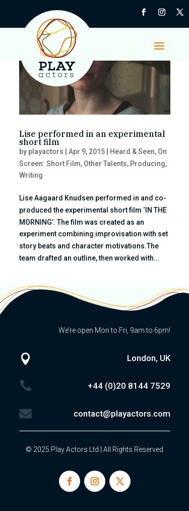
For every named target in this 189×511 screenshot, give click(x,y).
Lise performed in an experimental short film (92, 138)
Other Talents (105, 164)
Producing (147, 164)
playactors (46, 151)
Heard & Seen (132, 151)
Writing (31, 175)
